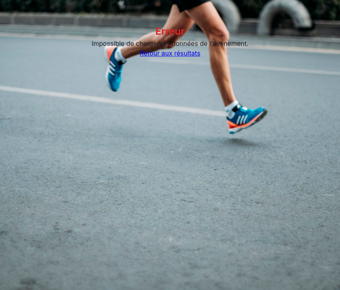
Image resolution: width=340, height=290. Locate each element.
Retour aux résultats (170, 53)
